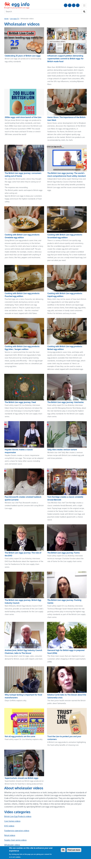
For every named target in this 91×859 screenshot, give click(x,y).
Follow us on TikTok (78, 5)
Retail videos (9, 821)
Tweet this (30, 841)
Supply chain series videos (15, 826)
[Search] (43, 11)
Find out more (74, 850)
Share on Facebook (13, 841)
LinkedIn (73, 5)
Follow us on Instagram (69, 5)
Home (6, 19)
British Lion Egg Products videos (17, 802)
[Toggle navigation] (84, 5)
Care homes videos (12, 807)
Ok (63, 850)
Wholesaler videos (12, 830)
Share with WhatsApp (47, 841)
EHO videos (9, 811)
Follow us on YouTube (65, 5)
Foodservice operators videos (16, 816)
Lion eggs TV (14, 19)
